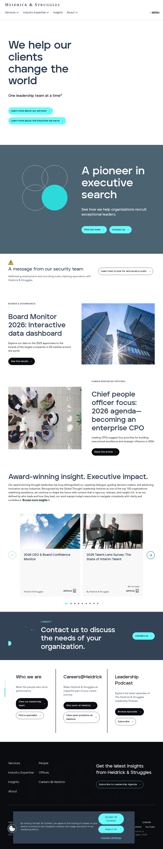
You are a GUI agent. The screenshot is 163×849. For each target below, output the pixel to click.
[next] (151, 555)
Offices (44, 772)
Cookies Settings (111, 838)
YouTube (150, 827)
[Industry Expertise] (36, 13)
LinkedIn (146, 822)
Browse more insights (34, 500)
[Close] (128, 818)
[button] (12, 828)
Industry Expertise (21, 772)
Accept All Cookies (111, 819)
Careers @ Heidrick (52, 782)
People (43, 763)
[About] (72, 13)
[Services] (12, 13)
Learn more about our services (28, 111)
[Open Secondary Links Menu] (154, 13)
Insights (13, 782)
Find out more (92, 229)
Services (14, 763)
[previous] (12, 555)
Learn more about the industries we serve (35, 121)
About (12, 791)
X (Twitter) (136, 827)
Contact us (118, 229)
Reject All (111, 829)
